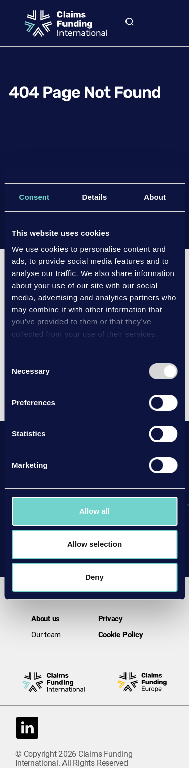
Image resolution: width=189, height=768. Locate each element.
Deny (94, 577)
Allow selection (94, 544)
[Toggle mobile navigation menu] (160, 21)
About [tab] (155, 197)
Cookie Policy (120, 634)
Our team (46, 634)
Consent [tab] (34, 197)
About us (45, 618)
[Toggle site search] (129, 21)
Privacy (110, 618)
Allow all (94, 511)
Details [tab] (94, 197)
